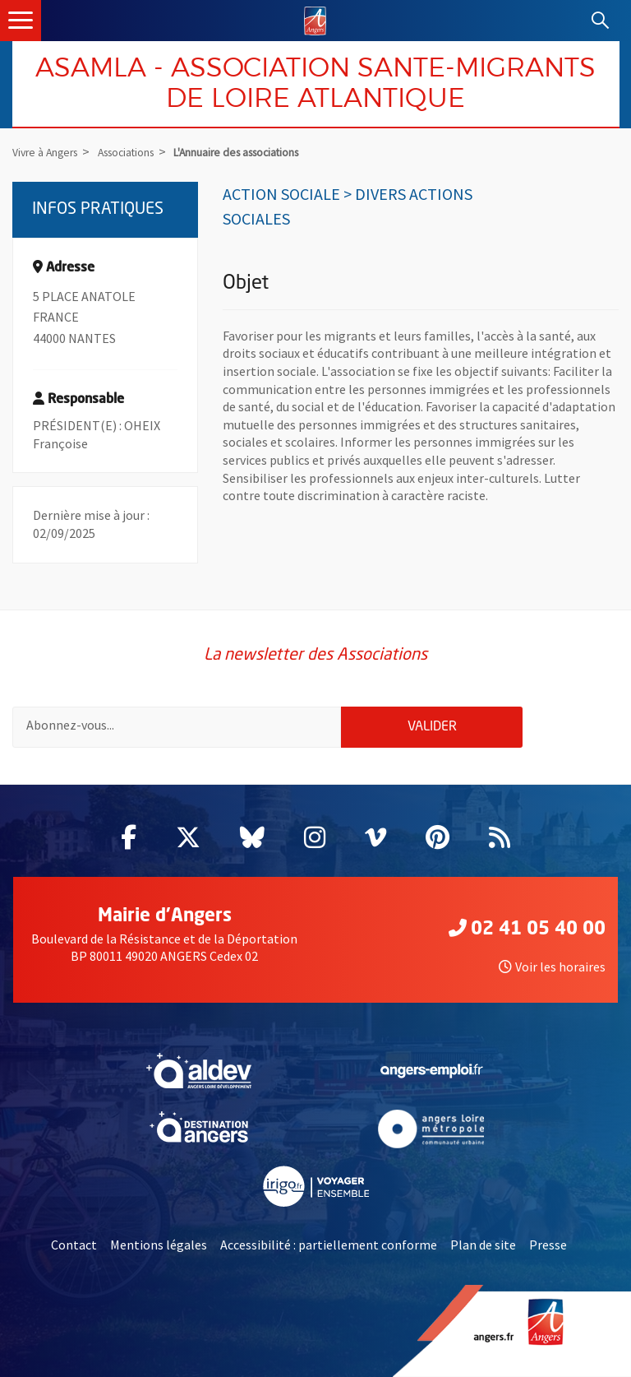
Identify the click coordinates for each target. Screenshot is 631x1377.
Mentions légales (158, 1244)
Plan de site (483, 1244)
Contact (74, 1244)
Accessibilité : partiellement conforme (328, 1244)
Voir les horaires (552, 966)
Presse (548, 1244)
